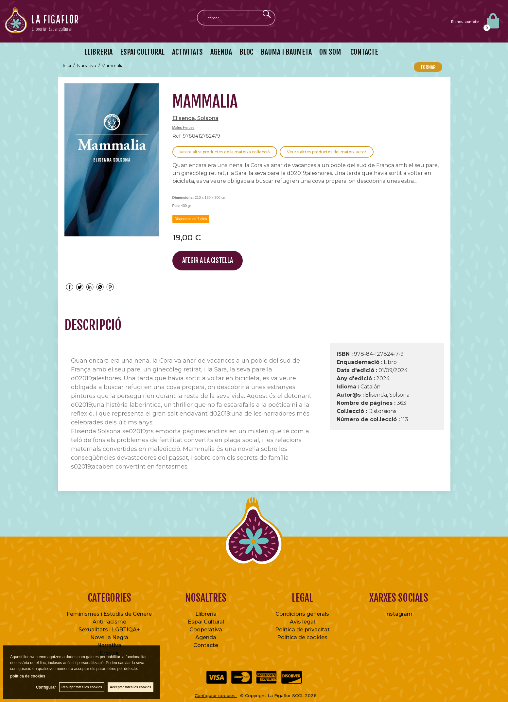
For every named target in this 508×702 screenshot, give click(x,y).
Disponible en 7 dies (191, 219)
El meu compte (465, 21)
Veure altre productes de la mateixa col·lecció (225, 151)
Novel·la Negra (109, 637)
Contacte (205, 645)
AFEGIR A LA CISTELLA (207, 260)
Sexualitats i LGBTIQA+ (109, 629)
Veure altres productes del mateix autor (326, 151)
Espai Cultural (206, 622)
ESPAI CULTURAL (142, 51)
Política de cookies (302, 637)
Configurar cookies (216, 695)
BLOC (246, 51)
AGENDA (221, 51)
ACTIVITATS (187, 51)
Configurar (46, 687)
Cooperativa (205, 629)
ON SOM (330, 51)
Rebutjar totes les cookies (81, 687)
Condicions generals (302, 614)
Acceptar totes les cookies (130, 687)
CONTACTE (363, 51)
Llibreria (206, 614)
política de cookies (27, 676)
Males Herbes (183, 127)
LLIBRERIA (98, 51)
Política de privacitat (302, 629)
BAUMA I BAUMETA (286, 51)
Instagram (398, 614)
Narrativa (109, 645)
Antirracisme (109, 622)
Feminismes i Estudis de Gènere (109, 614)
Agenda (205, 637)
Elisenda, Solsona (195, 118)
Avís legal (302, 622)
